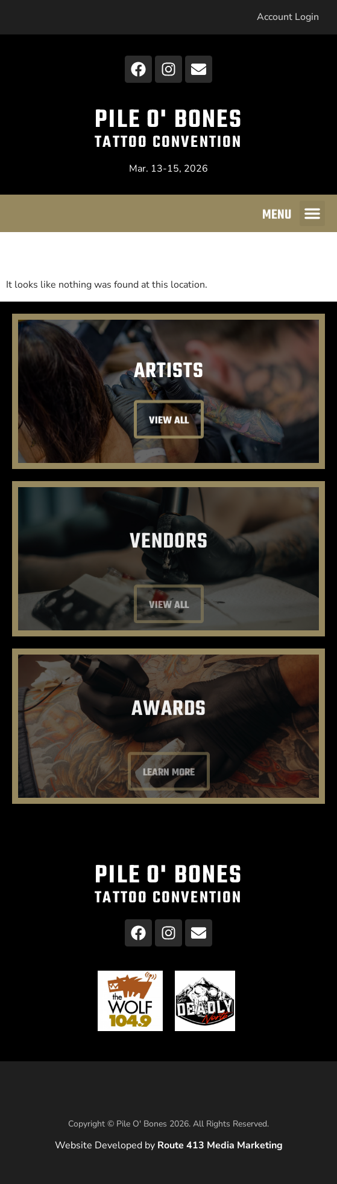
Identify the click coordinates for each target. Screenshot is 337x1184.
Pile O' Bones (168, 120)
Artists (169, 373)
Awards (168, 732)
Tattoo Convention (168, 142)
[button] (312, 215)
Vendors (169, 564)
